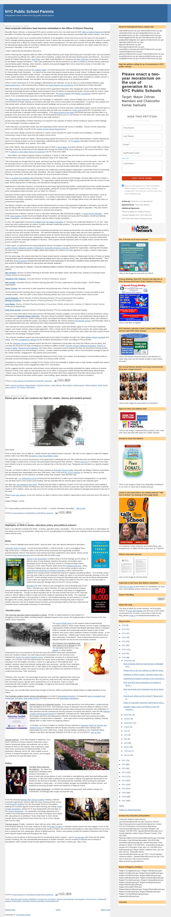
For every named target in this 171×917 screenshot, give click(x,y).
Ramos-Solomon (91, 385)
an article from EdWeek (20, 178)
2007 (124, 801)
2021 (124, 645)
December (128, 661)
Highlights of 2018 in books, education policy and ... (143, 675)
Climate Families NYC (130, 215)
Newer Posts (10, 910)
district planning (30, 385)
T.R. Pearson (21, 387)
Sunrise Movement (15, 811)
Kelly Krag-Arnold (12, 310)
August (127, 727)
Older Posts (105, 910)
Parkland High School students (32, 800)
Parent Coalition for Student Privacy (136, 212)
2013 (124, 776)
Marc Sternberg (83, 59)
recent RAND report (64, 623)
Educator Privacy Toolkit (63, 470)
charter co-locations (82, 93)
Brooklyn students (17, 804)
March (126, 747)
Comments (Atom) (23, 915)
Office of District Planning (92, 32)
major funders (15, 216)
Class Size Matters (142, 205)
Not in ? (125, 158)
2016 (124, 764)
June (126, 735)
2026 (124, 625)
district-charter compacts (95, 337)
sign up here (96, 732)
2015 (124, 768)
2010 (124, 788)
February (128, 751)
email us (132, 615)
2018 (124, 657)
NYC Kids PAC (146, 215)
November (128, 715)
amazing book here (73, 566)
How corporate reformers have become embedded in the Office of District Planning (49, 28)
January (127, 755)
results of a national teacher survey (29, 657)
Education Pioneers (20, 343)
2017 (124, 760)
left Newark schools (83, 321)
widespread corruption (66, 696)
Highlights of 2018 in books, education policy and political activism (40, 525)
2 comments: (48, 381)
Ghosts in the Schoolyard (37, 559)
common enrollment (17, 385)
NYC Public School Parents (29, 11)
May (126, 739)
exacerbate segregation (69, 698)
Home (58, 910)
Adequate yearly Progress (19, 899)
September (128, 723)
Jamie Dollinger (11, 298)
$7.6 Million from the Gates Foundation (48, 222)
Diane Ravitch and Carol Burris (61, 85)
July (126, 731)
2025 (124, 629)
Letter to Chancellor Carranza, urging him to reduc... (144, 703)
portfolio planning (79, 385)
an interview (79, 837)
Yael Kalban (62, 147)
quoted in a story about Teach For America (27, 152)
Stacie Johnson (10, 387)
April (126, 743)
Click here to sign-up (127, 587)
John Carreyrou (91, 899)
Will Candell (10, 282)
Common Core (42, 899)
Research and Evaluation (28, 348)
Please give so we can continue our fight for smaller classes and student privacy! (48, 398)
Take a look (80, 508)
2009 (124, 793)
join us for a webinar (72, 472)
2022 (124, 641)
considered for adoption (27, 340)
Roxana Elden (17, 901)
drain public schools (31, 698)
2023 (124, 637)
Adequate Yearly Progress (15, 548)
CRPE (7, 340)
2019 (124, 653)
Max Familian (11, 273)
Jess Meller (10, 304)
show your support (18, 495)
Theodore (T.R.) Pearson (15, 279)
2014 (124, 772)
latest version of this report (64, 112)
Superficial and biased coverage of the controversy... (144, 678)
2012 (124, 780)
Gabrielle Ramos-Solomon (28, 316)
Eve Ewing (52, 899)
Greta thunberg (80, 899)
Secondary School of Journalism (34, 901)
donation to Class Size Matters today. (43, 456)
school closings (65, 93)
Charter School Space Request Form (51, 129)
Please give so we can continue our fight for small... (143, 670)
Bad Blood (31, 586)
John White (36, 59)
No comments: (48, 513)
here (58, 555)
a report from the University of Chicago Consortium (56, 569)
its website (75, 141)
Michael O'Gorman (13, 300)
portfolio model (40, 70)
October (127, 719)
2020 (124, 649)
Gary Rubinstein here (21, 555)
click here (84, 462)
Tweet (121, 806)
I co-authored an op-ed (28, 478)
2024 (124, 633)
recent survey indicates (92, 214)
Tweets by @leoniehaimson (130, 810)
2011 (124, 784)
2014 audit (77, 110)
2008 (124, 797)
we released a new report (27, 484)
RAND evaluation (20, 261)
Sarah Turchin (11, 288)
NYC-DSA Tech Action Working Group (137, 218)
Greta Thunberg (56, 826)
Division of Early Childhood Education (81, 346)
